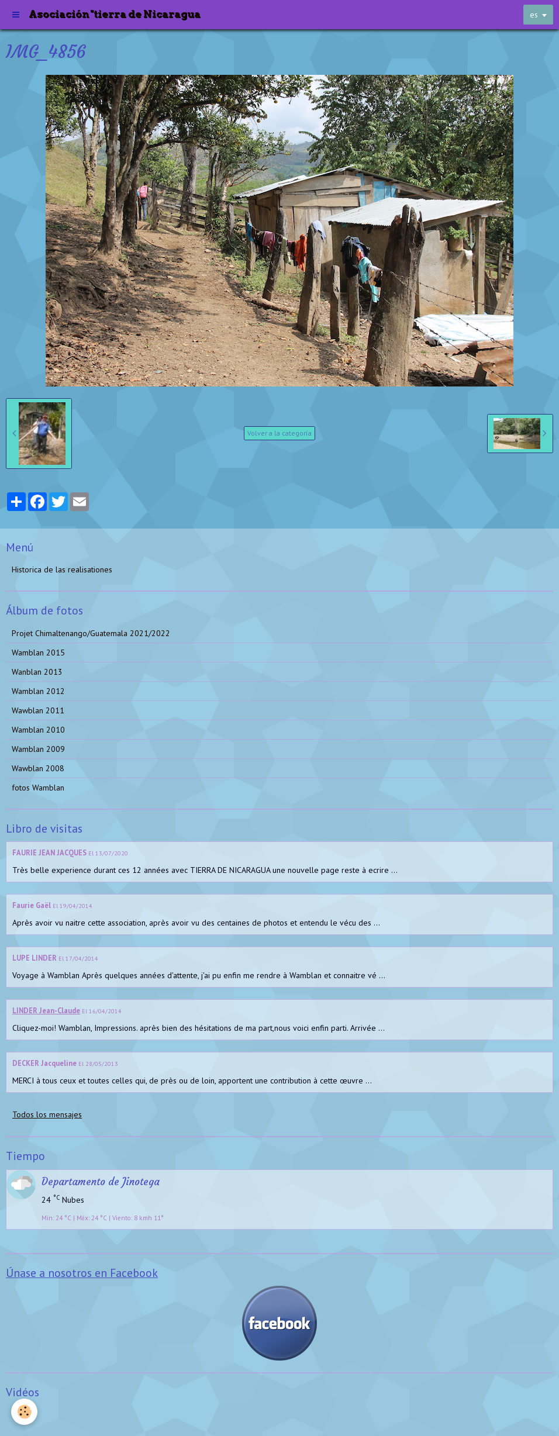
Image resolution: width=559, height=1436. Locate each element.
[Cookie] (25, 1412)
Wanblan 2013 (37, 672)
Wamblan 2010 (38, 729)
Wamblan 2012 (38, 691)
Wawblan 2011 (38, 710)
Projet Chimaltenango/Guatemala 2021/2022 (91, 633)
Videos (24, 1415)
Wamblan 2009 (38, 749)
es (534, 14)
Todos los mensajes (47, 1114)
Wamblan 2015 (38, 652)
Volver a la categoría (279, 433)
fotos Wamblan (38, 787)
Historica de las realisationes (62, 569)
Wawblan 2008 (38, 768)
